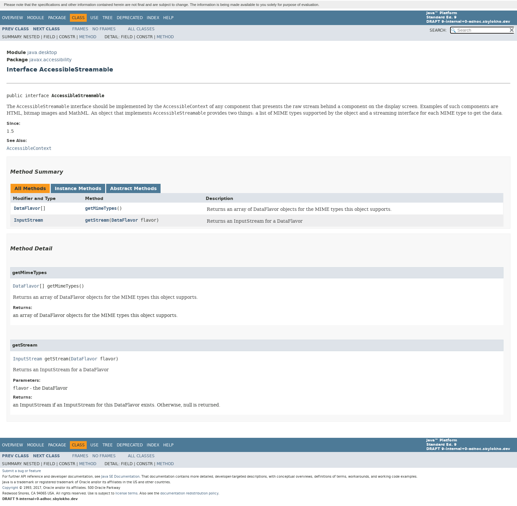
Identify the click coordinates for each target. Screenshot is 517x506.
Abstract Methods (133, 188)
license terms (126, 493)
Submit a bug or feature (21, 471)
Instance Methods (78, 188)
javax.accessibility (50, 60)
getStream (97, 220)
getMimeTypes (101, 208)
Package (57, 17)
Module (35, 17)
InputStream (28, 220)
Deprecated (130, 17)
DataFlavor (27, 208)
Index (153, 17)
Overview (12, 17)
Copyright (10, 488)
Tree (108, 17)
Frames (80, 29)
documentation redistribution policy (189, 493)
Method (87, 37)
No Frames (104, 29)
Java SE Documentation (120, 476)
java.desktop (42, 52)
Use (94, 17)
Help (168, 17)
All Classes (141, 29)
